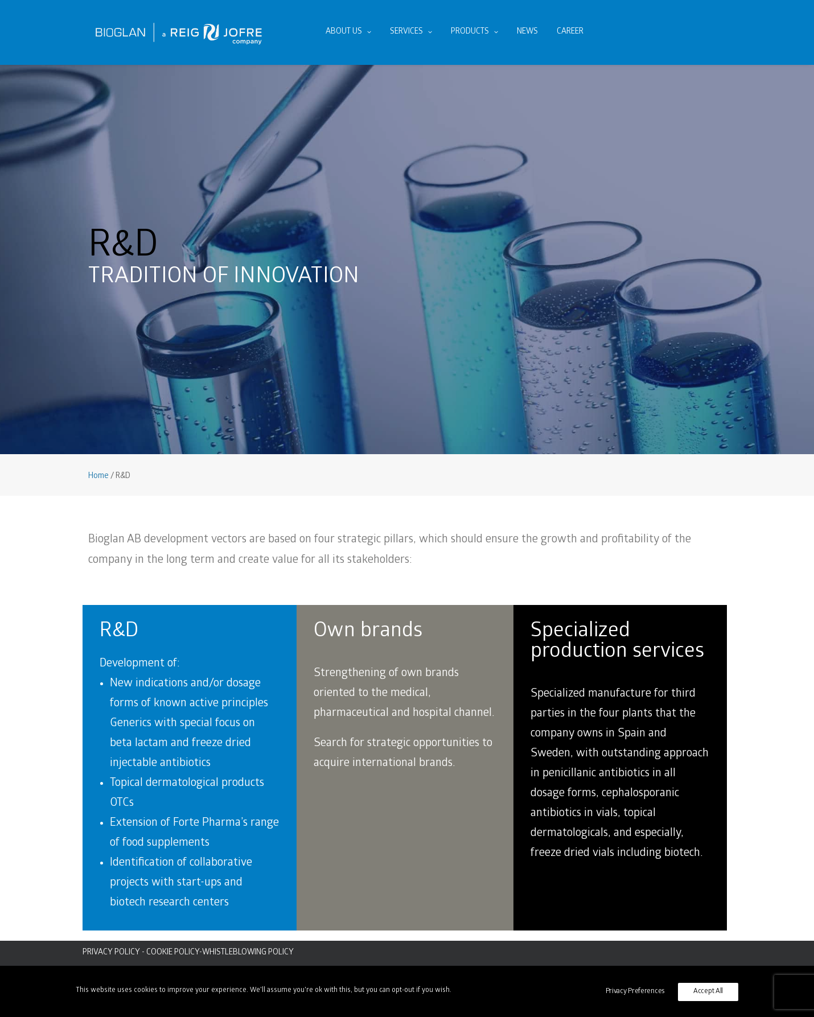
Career (570, 32)
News (527, 32)
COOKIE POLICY (172, 953)
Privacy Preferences (635, 991)
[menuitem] (348, 32)
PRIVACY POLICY (111, 953)
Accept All (708, 991)
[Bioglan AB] (179, 32)
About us (348, 32)
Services (411, 32)
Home (98, 476)
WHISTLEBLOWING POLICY (248, 953)
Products (474, 32)
